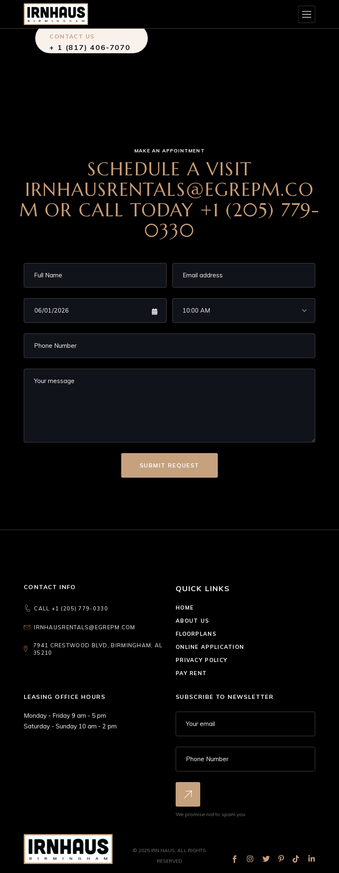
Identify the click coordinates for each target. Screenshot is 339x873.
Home (185, 607)
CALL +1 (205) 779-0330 (71, 608)
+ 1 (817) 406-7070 (90, 47)
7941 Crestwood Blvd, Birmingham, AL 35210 (98, 649)
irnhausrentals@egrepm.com (85, 627)
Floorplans (196, 633)
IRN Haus (163, 850)
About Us (192, 620)
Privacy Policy (201, 660)
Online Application (210, 647)
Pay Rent (191, 673)
